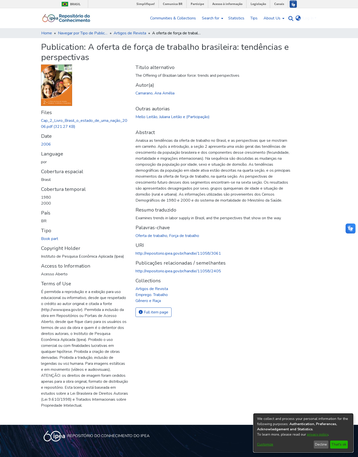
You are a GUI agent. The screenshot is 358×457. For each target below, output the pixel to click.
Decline (321, 444)
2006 (46, 144)
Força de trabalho (184, 235)
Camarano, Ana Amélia (155, 93)
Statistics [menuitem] (236, 18)
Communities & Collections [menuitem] (173, 18)
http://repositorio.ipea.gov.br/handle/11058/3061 (178, 253)
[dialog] (303, 433)
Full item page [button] (153, 312)
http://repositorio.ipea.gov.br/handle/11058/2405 (178, 271)
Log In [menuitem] (308, 18)
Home (46, 33)
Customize (265, 444)
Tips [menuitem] (254, 18)
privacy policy (317, 434)
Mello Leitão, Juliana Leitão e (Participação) (172, 117)
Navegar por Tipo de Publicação (83, 33)
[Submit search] (289, 18)
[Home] (66, 18)
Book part (49, 238)
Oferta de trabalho (151, 235)
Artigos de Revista (130, 33)
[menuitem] (212, 18)
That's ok (338, 444)
